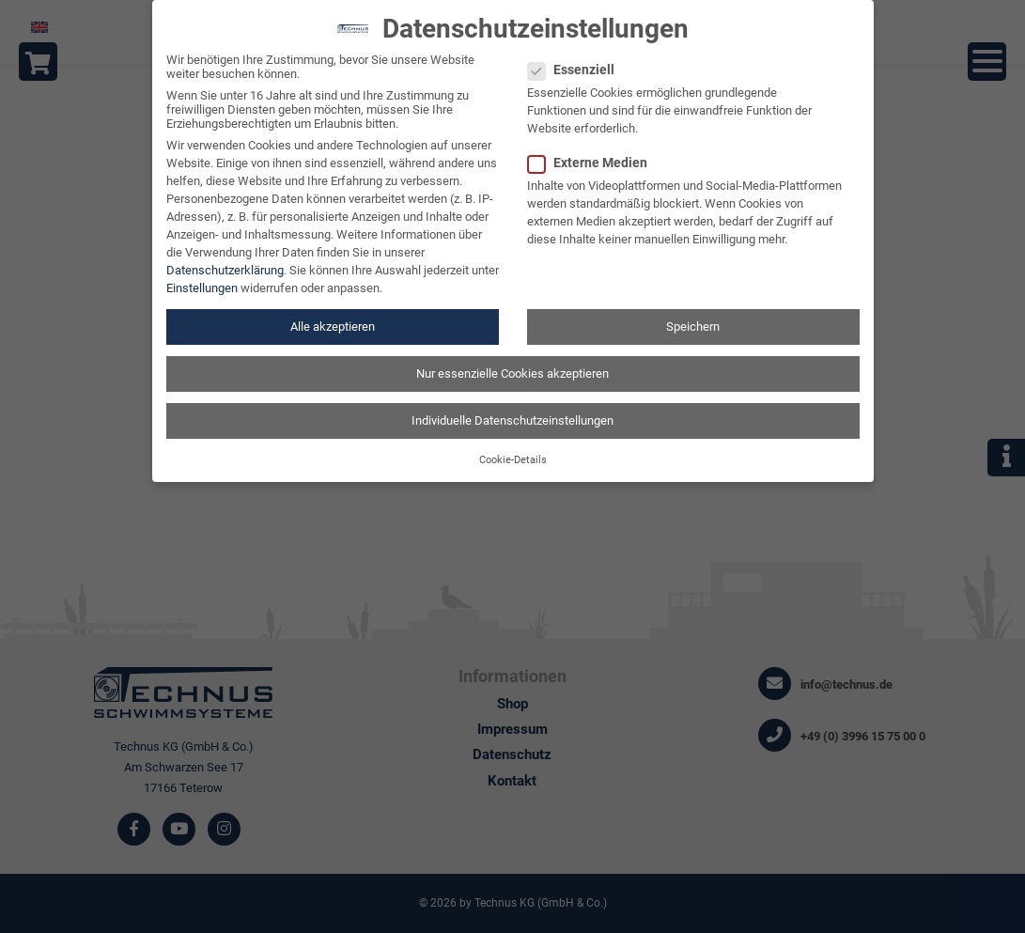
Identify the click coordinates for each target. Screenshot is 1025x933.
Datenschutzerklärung (225, 258)
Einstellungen (202, 276)
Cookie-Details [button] (513, 449)
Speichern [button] (693, 314)
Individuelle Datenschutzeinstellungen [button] (512, 408)
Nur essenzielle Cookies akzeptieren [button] (512, 361)
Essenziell (577, 58)
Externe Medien (593, 151)
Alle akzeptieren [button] (332, 314)
